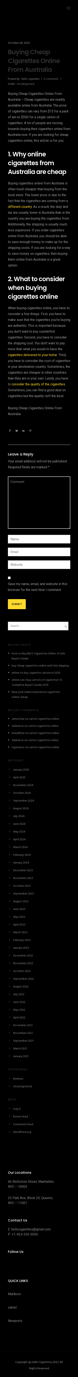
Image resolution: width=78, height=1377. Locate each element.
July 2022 (18, 994)
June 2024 (19, 824)
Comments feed (23, 1124)
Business (18, 1078)
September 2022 (23, 979)
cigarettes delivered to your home (32, 355)
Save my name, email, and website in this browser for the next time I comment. (37, 587)
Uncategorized (25, 84)
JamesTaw (18, 719)
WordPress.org (22, 1132)
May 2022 (19, 1010)
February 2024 (22, 855)
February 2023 (22, 940)
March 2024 (20, 847)
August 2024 (21, 808)
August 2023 (20, 901)
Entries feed (20, 1116)
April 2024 (19, 839)
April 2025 (19, 777)
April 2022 (19, 1017)
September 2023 (23, 893)
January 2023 (21, 948)
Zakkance (18, 726)
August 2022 (20, 986)
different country (20, 207)
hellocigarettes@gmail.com (31, 1229)
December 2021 (22, 1025)
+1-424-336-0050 (25, 1234)
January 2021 (20, 1056)
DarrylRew (18, 733)
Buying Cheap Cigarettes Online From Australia (34, 61)
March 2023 (20, 932)
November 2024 (23, 785)
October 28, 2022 (19, 43)
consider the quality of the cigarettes (38, 384)
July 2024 (19, 816)
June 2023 (19, 909)
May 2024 (19, 831)
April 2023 (19, 924)
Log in (17, 1109)
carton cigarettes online (44, 719)
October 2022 (22, 971)
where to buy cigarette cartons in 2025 (36, 672)
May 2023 (19, 917)
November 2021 (23, 1033)
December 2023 (23, 870)
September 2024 (23, 800)
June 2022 (19, 1002)
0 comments (50, 79)
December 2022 (23, 955)
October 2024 (22, 793)
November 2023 (23, 878)
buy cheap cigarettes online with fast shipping (40, 665)
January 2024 (21, 862)
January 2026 (21, 769)
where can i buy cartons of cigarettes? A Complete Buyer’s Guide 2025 (37, 682)
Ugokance (18, 747)
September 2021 (23, 1041)
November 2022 (23, 963)
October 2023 (22, 886)
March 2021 (20, 1048)
